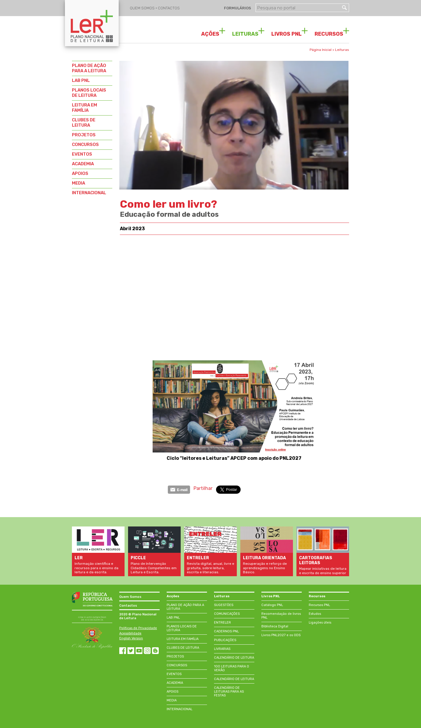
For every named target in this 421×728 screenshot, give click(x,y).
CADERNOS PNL (226, 631)
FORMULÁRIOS (237, 8)
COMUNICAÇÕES (227, 614)
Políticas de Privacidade (138, 628)
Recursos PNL (319, 605)
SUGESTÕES (223, 605)
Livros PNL (270, 596)
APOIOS (80, 173)
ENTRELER (222, 622)
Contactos (128, 605)
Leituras (342, 50)
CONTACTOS (169, 8)
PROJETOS (84, 134)
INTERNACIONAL (89, 192)
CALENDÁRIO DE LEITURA (234, 658)
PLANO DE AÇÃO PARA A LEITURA (89, 68)
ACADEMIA (83, 163)
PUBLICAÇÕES (225, 640)
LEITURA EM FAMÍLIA (84, 107)
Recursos (317, 596)
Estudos (315, 614)
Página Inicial (321, 50)
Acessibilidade (130, 633)
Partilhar (203, 488)
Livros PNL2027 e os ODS (281, 635)
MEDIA (78, 183)
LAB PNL (81, 80)
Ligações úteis (320, 622)
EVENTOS (82, 154)
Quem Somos (130, 597)
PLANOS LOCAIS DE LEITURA (89, 92)
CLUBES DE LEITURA (83, 122)
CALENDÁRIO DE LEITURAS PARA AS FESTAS (229, 691)
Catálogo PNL (272, 605)
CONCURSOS (85, 144)
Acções (173, 596)
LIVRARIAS (222, 649)
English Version (131, 638)
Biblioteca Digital (274, 626)
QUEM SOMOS (143, 8)
